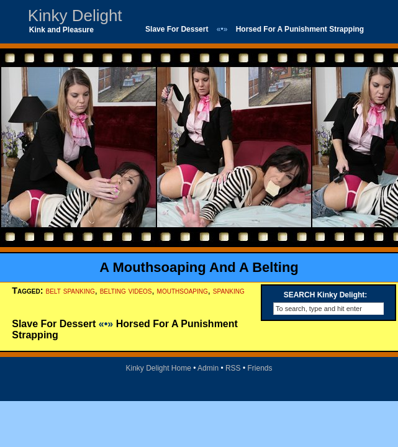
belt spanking (69, 291)
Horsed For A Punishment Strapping (300, 29)
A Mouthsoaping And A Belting (199, 267)
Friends (260, 368)
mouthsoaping (182, 291)
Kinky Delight (75, 15)
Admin (208, 368)
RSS (233, 368)
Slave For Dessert (176, 29)
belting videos (126, 291)
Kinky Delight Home (158, 368)
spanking (229, 291)
